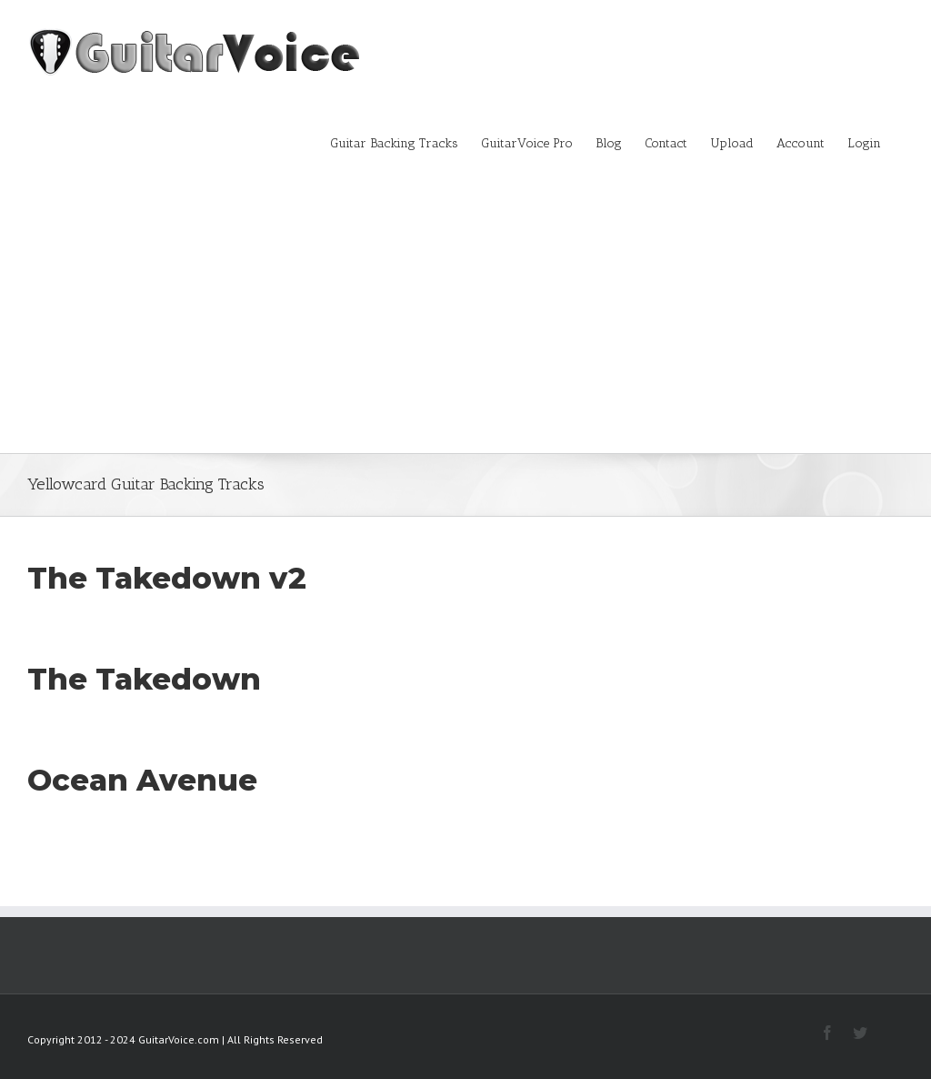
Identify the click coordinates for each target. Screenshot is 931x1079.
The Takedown (144, 679)
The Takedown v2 (166, 578)
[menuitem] (405, 142)
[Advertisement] (465, 316)
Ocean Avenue (142, 779)
